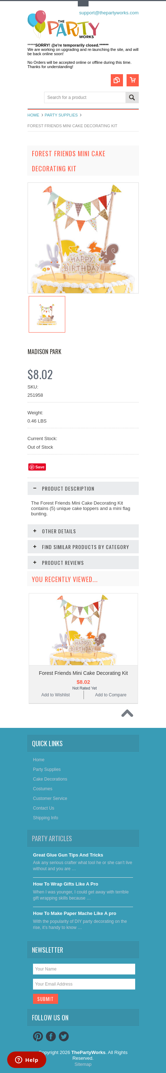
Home (33, 115)
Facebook (51, 1036)
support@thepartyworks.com (109, 12)
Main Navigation (34, 98)
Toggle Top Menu (83, 3)
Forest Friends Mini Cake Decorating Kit (83, 673)
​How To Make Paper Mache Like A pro (74, 913)
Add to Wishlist (55, 694)
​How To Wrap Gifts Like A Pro (65, 884)
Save (40, 467)
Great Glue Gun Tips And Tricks (68, 855)
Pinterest (38, 1036)
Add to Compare (110, 694)
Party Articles (52, 838)
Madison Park (44, 351)
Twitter (64, 1036)
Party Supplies (61, 115)
